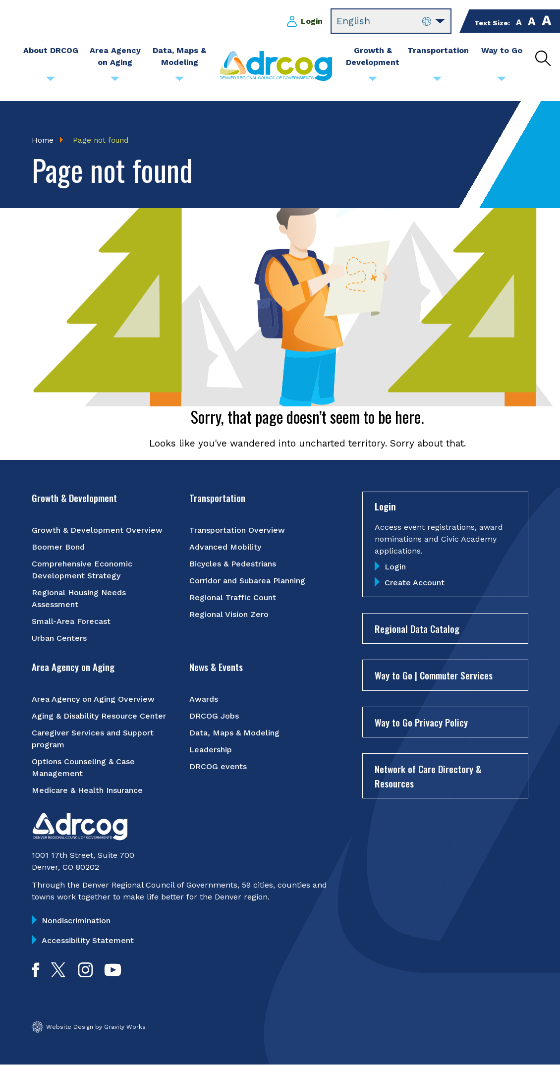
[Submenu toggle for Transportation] (437, 81)
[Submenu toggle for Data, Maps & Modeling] (179, 81)
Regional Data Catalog (417, 628)
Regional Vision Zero (229, 614)
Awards (203, 699)
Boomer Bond (58, 547)
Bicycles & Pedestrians (232, 563)
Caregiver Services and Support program (93, 738)
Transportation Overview (237, 530)
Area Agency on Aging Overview (93, 699)
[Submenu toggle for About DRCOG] (50, 81)
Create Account (415, 582)
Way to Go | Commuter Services (434, 675)
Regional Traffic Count (232, 597)
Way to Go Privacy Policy (421, 722)
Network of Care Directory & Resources (428, 776)
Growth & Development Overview (97, 530)
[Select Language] (391, 21)
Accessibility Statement (88, 940)
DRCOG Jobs (214, 716)
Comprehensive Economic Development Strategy (82, 569)
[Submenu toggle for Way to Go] (501, 81)
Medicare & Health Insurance (87, 790)
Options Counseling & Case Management (83, 767)
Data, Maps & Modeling (234, 732)
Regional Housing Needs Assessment (79, 598)
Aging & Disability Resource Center (99, 716)
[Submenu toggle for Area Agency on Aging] (115, 81)
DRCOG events (218, 766)
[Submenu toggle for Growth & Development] (372, 81)
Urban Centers (59, 638)
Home (43, 140)
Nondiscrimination (76, 920)
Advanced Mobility (225, 547)
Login (312, 21)
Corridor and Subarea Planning (247, 580)
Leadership (210, 749)
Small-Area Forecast (71, 621)
